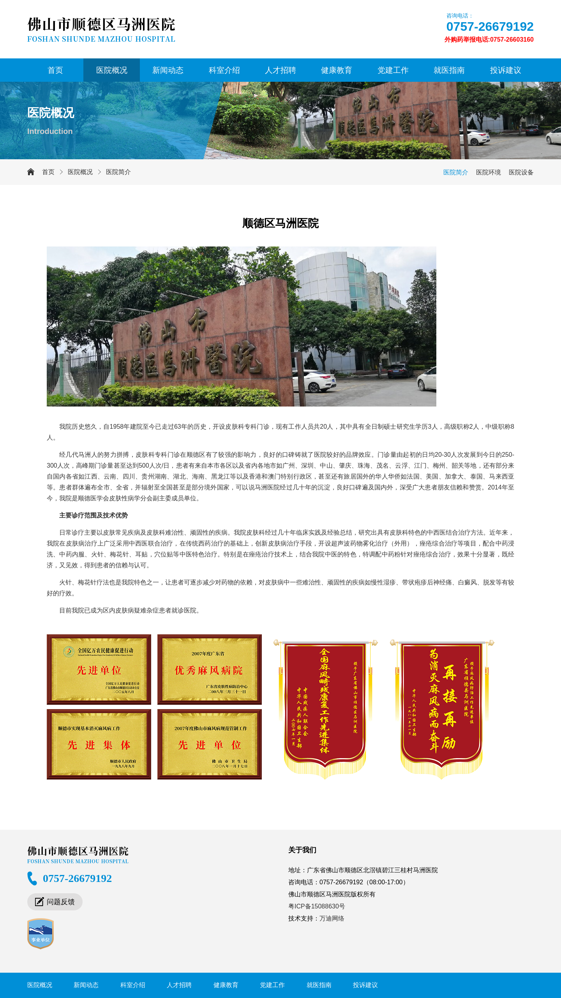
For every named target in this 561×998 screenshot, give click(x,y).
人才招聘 (280, 70)
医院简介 (118, 172)
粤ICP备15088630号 (316, 906)
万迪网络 (331, 918)
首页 (55, 70)
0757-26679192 (490, 26)
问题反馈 (61, 902)
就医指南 (449, 70)
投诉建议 (505, 70)
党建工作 (393, 70)
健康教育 (336, 70)
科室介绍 (224, 70)
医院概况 (111, 70)
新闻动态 (167, 70)
